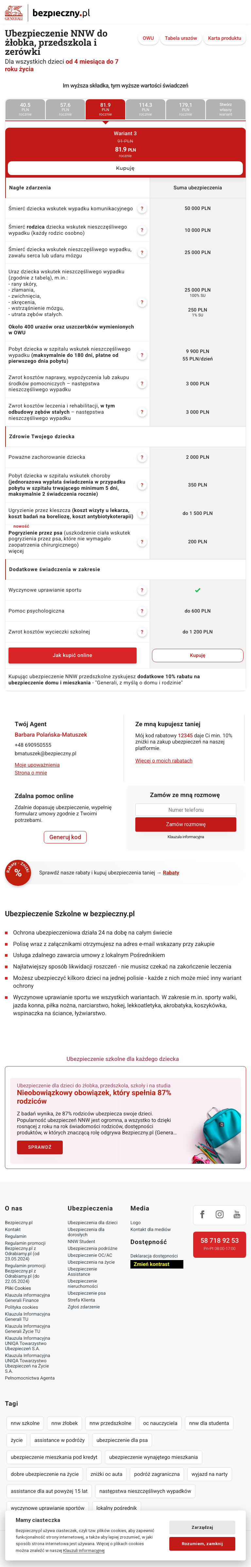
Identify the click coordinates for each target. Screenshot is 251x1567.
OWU (148, 38)
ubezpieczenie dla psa (122, 1435)
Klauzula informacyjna (186, 837)
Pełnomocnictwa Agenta (30, 1373)
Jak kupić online (72, 655)
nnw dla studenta (209, 1418)
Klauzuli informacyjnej (84, 1550)
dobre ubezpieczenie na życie (45, 1469)
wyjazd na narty (210, 1469)
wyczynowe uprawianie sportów (48, 1503)
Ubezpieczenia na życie (91, 1257)
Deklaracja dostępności (154, 1251)
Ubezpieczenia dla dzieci (93, 1218)
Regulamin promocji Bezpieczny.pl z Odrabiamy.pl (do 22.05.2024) (25, 1269)
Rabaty (171, 873)
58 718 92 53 (219, 1236)
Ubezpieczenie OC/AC (90, 1251)
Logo (135, 1218)
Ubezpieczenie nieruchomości (83, 1279)
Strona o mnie (31, 773)
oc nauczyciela (160, 1418)
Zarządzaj (202, 1527)
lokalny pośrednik (116, 1503)
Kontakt (13, 1225)
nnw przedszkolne (110, 1418)
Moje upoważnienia (37, 765)
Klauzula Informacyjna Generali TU (27, 1312)
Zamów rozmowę (186, 824)
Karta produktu (224, 38)
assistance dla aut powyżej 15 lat (49, 1486)
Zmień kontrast (151, 1259)
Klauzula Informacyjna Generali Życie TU (27, 1324)
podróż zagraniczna (156, 1469)
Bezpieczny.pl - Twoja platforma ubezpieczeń (47, 13)
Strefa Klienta (81, 1295)
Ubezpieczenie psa (87, 1288)
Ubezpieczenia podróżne (92, 1244)
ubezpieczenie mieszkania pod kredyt (54, 1452)
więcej (16, 551)
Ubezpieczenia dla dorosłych (86, 1228)
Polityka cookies (21, 1302)
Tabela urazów (181, 38)
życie (17, 1435)
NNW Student (81, 1237)
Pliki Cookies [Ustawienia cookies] (18, 1284)
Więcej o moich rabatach (163, 761)
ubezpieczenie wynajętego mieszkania (153, 1452)
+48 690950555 (33, 745)
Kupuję (125, 168)
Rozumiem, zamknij (202, 1543)
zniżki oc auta (107, 1469)
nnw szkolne (25, 1418)
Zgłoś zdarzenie (84, 1302)
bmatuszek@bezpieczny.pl (45, 753)
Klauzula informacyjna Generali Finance (27, 1293)
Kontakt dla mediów (150, 1225)
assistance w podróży (59, 1435)
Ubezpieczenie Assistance (82, 1267)
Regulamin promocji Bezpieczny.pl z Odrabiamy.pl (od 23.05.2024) (25, 1246)
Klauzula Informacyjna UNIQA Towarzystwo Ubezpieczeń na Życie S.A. (27, 1359)
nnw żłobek (64, 1418)
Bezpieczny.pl (19, 1218)
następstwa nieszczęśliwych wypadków (145, 1486)
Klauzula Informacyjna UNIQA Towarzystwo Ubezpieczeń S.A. (27, 1339)
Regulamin (15, 1232)
